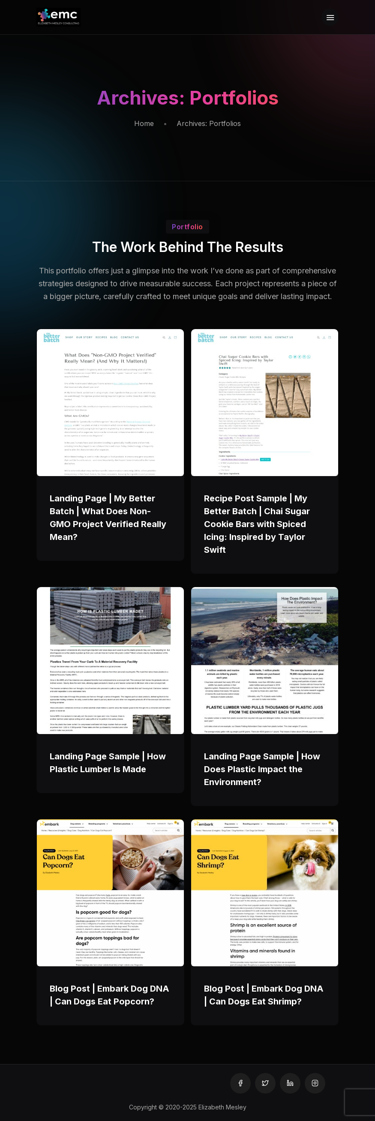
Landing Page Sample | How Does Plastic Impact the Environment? (262, 769)
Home (144, 123)
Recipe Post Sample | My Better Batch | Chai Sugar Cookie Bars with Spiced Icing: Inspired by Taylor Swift (257, 524)
